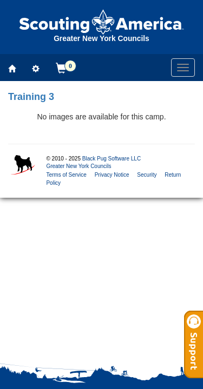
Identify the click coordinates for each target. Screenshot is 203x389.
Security (146, 175)
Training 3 (31, 96)
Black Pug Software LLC (111, 159)
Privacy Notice (112, 175)
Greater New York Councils (78, 166)
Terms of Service (66, 175)
